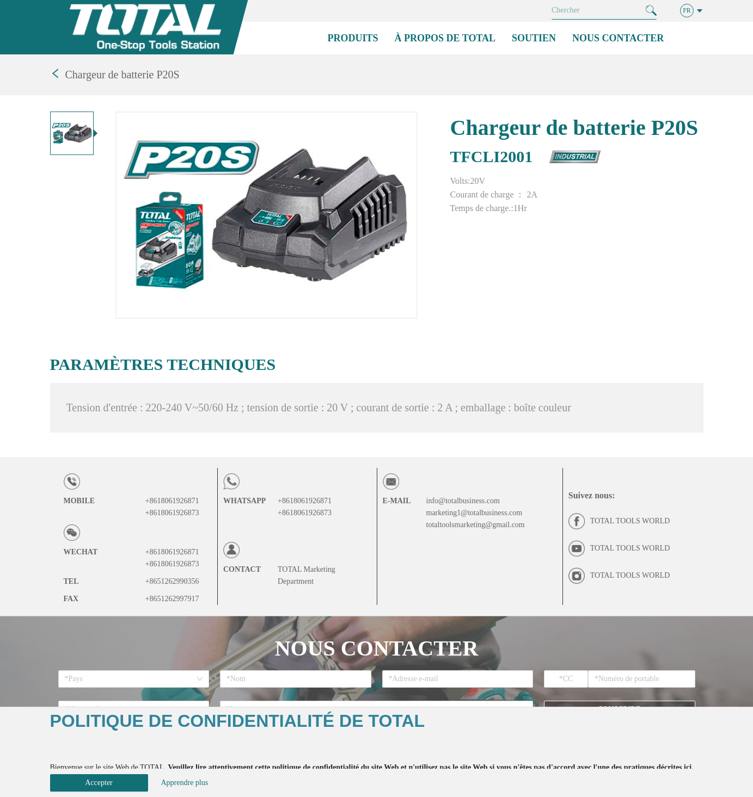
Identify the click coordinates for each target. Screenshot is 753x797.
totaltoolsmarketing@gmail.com (475, 525)
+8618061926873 (172, 513)
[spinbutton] (565, 679)
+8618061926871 (172, 501)
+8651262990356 (172, 581)
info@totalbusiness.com (463, 501)
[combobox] (130, 679)
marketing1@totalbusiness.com (474, 513)
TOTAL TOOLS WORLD (630, 521)
